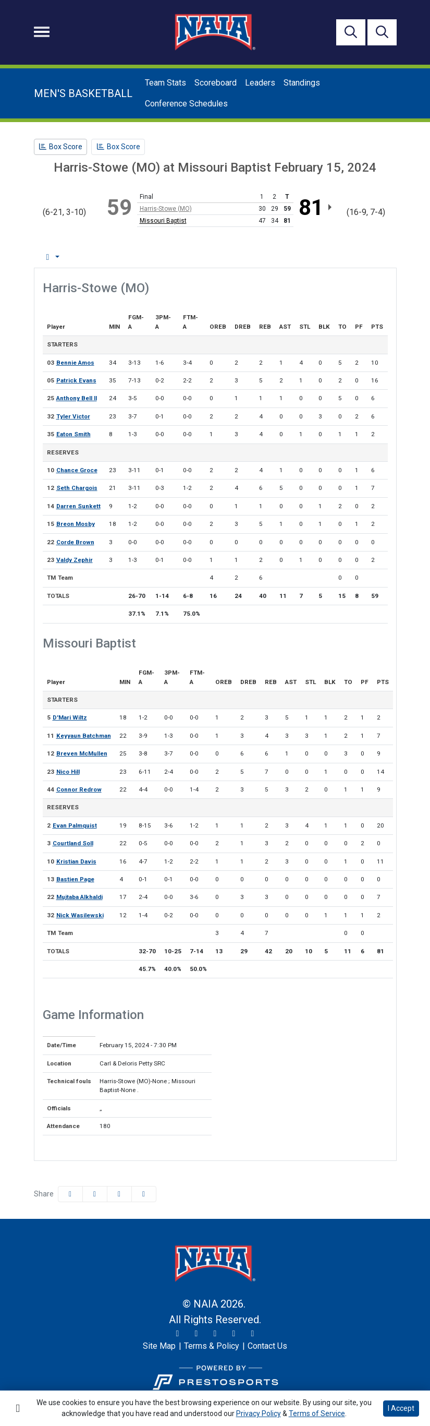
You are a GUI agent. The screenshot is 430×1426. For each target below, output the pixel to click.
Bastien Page (75, 879)
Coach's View (344, 257)
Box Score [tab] (61, 257)
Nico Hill (68, 771)
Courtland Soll (73, 843)
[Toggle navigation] (42, 31)
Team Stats (165, 83)
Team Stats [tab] (181, 257)
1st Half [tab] (234, 257)
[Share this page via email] (119, 1194)
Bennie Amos (75, 362)
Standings (302, 83)
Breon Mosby (75, 524)
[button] (143, 1194)
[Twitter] (178, 1333)
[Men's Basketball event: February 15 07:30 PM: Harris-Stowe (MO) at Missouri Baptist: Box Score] (61, 147)
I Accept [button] (401, 1408)
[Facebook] (215, 1333)
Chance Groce (76, 470)
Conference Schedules (186, 104)
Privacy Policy (258, 1413)
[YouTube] (234, 1333)
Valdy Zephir (74, 560)
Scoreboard (215, 83)
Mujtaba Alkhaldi (79, 897)
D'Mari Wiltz (70, 717)
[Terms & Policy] (211, 1346)
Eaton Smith (73, 434)
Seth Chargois (76, 488)
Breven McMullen (81, 753)
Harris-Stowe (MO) (166, 208)
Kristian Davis (76, 861)
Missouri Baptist (163, 220)
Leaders (260, 83)
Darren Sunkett (78, 506)
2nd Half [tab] (282, 257)
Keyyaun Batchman (83, 735)
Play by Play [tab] (120, 257)
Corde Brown (75, 542)
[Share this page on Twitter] (94, 1194)
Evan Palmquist (75, 825)
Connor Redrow (79, 789)
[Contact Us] (267, 1346)
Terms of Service (317, 1413)
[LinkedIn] (253, 1333)
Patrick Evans (76, 380)
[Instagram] (196, 1333)
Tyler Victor (73, 416)
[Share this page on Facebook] (70, 1194)
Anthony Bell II (76, 398)
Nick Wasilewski (80, 915)
